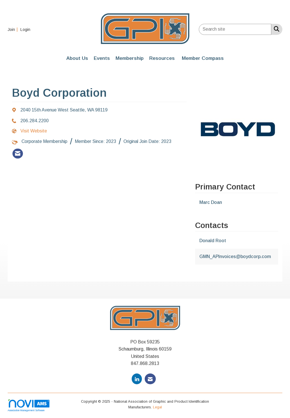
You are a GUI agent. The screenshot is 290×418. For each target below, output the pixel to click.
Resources (162, 58)
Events (102, 58)
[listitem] (13, 29)
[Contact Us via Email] (150, 378)
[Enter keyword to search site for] (235, 29)
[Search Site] (275, 29)
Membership (130, 58)
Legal (157, 407)
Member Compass (203, 58)
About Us (77, 58)
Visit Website (33, 130)
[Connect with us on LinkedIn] (137, 378)
